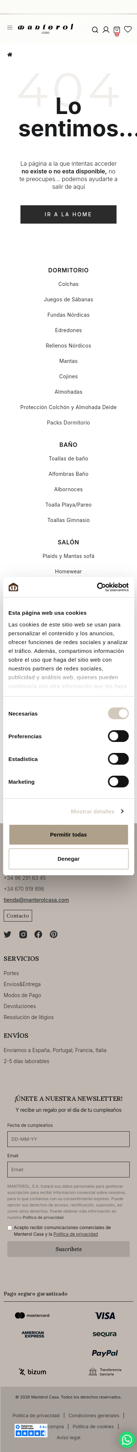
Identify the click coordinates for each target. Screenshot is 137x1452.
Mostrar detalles (92, 811)
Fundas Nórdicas (68, 315)
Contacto (18, 915)
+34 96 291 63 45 (25, 878)
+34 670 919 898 (24, 889)
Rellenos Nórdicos (68, 345)
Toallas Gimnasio (68, 520)
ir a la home (68, 214)
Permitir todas (68, 834)
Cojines (68, 376)
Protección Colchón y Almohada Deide (68, 407)
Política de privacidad (43, 1217)
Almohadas (68, 392)
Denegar (68, 859)
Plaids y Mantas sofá (68, 556)
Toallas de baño (68, 458)
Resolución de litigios (29, 1017)
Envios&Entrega (22, 984)
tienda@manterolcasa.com (36, 900)
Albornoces (68, 489)
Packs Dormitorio (68, 422)
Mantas (68, 361)
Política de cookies (93, 1426)
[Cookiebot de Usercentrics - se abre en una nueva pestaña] (97, 587)
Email (12, 1155)
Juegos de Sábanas (68, 299)
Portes (11, 973)
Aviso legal (68, 1437)
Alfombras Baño (68, 474)
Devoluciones (20, 1006)
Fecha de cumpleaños (30, 1125)
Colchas (68, 284)
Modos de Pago (22, 995)
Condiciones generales (94, 1415)
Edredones (68, 330)
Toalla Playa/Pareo (68, 504)
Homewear (68, 571)
